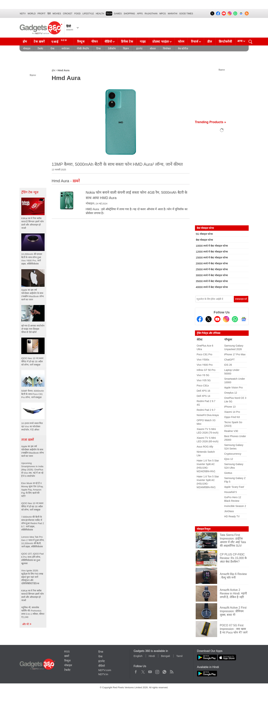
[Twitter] (209, 319)
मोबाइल (26, 48)
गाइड (143, 41)
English (138, 655)
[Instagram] (226, 319)
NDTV (23, 13)
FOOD (77, 13)
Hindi (152, 655)
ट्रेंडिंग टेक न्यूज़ (29, 192)
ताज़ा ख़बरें (27, 439)
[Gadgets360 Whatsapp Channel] (235, 319)
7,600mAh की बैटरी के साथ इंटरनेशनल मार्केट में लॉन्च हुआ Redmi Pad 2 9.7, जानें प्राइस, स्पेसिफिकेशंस (32, 523)
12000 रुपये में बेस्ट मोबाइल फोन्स (212, 251)
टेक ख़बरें (39, 41)
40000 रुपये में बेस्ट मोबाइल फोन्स (212, 287)
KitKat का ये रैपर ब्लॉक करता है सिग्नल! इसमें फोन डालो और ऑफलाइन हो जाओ (32, 595)
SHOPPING (129, 13)
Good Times (186, 13)
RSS (67, 651)
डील (209, 41)
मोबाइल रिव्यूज (204, 529)
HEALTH (100, 13)
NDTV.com (104, 670)
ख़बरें (66, 655)
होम (25, 41)
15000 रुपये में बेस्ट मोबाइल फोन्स (212, 257)
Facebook (136, 671)
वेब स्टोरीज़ (183, 48)
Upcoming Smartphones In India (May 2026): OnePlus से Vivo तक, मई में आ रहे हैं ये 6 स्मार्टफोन (32, 469)
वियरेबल (167, 48)
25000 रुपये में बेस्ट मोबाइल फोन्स (212, 269)
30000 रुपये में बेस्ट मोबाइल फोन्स (212, 275)
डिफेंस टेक (127, 41)
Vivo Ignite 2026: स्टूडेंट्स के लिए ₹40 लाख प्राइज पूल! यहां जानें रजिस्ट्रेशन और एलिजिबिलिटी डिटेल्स (32, 577)
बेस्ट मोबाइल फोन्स (204, 239)
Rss (171, 671)
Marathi (172, 13)
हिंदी (49, 13)
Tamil (179, 655)
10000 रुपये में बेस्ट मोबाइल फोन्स (212, 245)
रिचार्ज (194, 41)
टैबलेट (40, 48)
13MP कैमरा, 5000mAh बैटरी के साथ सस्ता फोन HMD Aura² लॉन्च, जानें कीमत (117, 164)
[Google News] (244, 319)
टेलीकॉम (112, 48)
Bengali (165, 655)
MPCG (162, 13)
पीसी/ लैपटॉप (83, 48)
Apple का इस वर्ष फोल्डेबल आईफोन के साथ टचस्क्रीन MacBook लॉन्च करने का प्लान (32, 451)
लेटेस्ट (199, 339)
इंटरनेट (139, 48)
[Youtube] (217, 319)
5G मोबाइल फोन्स (204, 234)
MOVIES (57, 13)
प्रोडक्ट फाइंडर (160, 41)
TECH (109, 13)
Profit (41, 13)
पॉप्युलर (228, 339)
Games (118, 13)
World (32, 13)
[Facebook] (200, 319)
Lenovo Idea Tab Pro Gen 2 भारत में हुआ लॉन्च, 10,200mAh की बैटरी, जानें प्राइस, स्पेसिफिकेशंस (32, 542)
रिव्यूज (81, 41)
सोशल (153, 48)
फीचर (94, 41)
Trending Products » (210, 122)
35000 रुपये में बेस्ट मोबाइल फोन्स (212, 281)
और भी (27, 624)
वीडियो (108, 41)
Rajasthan (151, 13)
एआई (59, 41)
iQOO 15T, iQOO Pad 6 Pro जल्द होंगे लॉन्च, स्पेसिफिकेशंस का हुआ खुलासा (32, 558)
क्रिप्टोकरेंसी (225, 41)
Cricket (68, 13)
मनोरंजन (65, 48)
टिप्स (98, 48)
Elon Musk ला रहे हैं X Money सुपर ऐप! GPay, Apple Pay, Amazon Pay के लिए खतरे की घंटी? (32, 489)
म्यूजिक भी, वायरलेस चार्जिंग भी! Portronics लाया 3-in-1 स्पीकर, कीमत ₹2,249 (32, 612)
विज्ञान (126, 48)
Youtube (150, 671)
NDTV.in (103, 674)
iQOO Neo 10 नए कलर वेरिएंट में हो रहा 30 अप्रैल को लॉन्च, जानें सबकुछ (32, 506)
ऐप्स (52, 48)
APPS (140, 13)
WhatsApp (164, 671)
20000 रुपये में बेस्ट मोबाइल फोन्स (212, 263)
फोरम (181, 41)
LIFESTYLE (88, 13)
